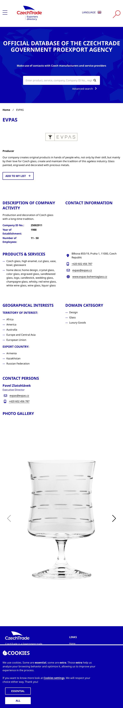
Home (6, 110)
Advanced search (85, 88)
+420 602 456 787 (82, 264)
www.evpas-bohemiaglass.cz (89, 276)
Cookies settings (54, 678)
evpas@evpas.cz (82, 270)
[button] (114, 518)
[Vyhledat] (116, 14)
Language (91, 12)
